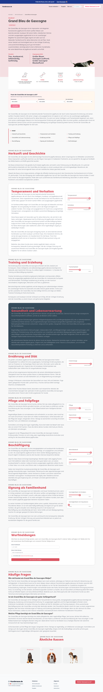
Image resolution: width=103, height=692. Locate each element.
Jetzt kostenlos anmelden (35, 559)
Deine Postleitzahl (15, 544)
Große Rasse (12, 25)
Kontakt (55, 683)
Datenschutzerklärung (26, 555)
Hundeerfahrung (41, 99)
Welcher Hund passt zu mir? (92, 6)
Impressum (56, 686)
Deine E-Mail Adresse (16, 550)
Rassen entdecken (54, 6)
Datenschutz (56, 688)
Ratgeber (63, 6)
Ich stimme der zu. (23, 555)
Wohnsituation (13, 99)
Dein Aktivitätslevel (69, 99)
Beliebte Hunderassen (37, 686)
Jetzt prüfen (15, 106)
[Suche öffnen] (77, 6)
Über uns (69, 6)
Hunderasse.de (7, 6)
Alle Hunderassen (36, 683)
